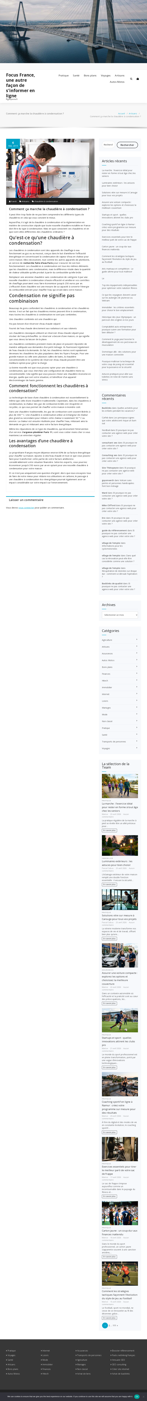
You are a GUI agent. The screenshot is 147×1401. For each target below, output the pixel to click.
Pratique (64, 75)
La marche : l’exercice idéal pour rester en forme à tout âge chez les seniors (119, 173)
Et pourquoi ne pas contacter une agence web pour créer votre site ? (120, 433)
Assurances (107, 653)
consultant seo (109, 442)
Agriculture (107, 640)
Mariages (106, 707)
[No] (143, 1396)
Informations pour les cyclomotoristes (112, 547)
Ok (137, 1397)
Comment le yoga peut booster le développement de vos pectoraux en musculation (119, 342)
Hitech (105, 680)
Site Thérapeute (110, 467)
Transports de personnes (114, 741)
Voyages (106, 75)
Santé (76, 75)
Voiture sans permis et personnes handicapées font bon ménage (118, 483)
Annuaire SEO (118, 1359)
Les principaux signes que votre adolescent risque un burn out (119, 420)
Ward (104, 492)
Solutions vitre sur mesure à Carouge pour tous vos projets (119, 194)
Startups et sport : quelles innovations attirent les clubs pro (117, 216)
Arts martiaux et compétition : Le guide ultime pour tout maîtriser (118, 270)
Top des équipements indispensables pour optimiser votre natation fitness (119, 286)
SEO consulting (119, 1364)
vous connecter (26, 507)
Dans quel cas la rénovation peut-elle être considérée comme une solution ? (119, 558)
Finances (106, 673)
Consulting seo (109, 455)
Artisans (119, 75)
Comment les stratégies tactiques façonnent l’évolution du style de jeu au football (119, 259)
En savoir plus (109, 830)
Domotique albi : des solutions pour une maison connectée (119, 353)
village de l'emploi (111, 543)
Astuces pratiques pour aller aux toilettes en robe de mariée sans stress (117, 377)
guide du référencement (114, 530)
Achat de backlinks (121, 1373)
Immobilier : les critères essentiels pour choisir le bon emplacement (118, 309)
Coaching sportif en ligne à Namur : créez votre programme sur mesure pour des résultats (119, 227)
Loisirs (105, 701)
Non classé (107, 721)
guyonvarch (108, 480)
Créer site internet (120, 1369)
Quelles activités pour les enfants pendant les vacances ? (120, 409)
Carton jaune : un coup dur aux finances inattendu (116, 248)
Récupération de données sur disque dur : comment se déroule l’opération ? (119, 574)
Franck (13, 201)
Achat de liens (84, 1373)
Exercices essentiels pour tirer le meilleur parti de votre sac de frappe (119, 238)
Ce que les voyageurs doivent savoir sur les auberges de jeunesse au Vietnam (119, 297)
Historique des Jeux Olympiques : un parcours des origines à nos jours (119, 318)
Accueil (121, 113)
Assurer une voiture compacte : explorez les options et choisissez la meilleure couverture (119, 205)
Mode (105, 714)
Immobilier (107, 687)
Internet (106, 694)
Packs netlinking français (123, 1355)
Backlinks (107, 408)
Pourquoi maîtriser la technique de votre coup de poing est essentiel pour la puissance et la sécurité (118, 364)
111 (114, 1325)
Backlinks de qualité (112, 583)
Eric (104, 518)
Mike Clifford (109, 505)
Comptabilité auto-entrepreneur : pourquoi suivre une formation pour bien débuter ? (119, 329)
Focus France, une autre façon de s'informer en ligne (20, 85)
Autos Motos (117, 81)
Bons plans (90, 75)
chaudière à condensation (46, 201)
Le (103, 278)
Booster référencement (123, 1350)
